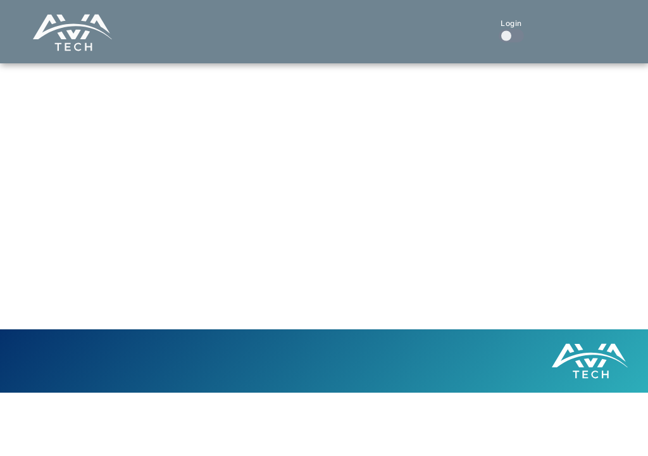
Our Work (341, 24)
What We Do (271, 24)
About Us (402, 24)
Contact (460, 24)
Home (212, 24)
